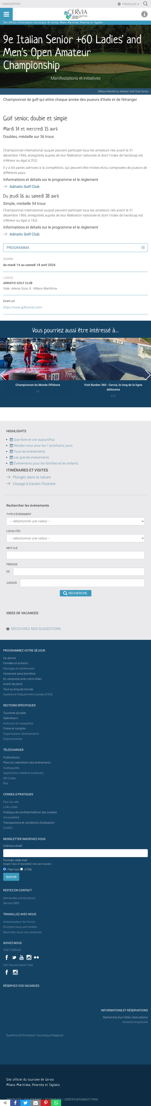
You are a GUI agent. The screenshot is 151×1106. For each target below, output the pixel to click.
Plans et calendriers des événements (27, 762)
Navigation (11, 4)
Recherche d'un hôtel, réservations (125, 1017)
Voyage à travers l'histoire (34, 484)
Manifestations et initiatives (76, 78)
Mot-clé (12, 548)
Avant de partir (13, 684)
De (8, 571)
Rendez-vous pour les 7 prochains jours (43, 446)
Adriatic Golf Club (24, 186)
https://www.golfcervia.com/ (22, 307)
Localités (13, 531)
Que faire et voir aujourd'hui (32, 440)
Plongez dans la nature (32, 477)
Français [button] (130, 4)
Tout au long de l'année (18, 689)
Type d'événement (18, 514)
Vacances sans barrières (19, 673)
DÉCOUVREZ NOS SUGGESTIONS (36, 629)
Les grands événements (31, 457)
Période (11, 564)
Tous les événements (27, 451)
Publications (11, 757)
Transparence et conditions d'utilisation (29, 823)
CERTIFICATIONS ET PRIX (81, 1099)
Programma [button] (18, 247)
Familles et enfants (15, 663)
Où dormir (9, 658)
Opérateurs (10, 718)
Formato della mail (27, 862)
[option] (38, 367)
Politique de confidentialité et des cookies (30, 812)
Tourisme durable (14, 713)
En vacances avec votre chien (22, 679)
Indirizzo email (12, 845)
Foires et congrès (14, 728)
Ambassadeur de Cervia (19, 922)
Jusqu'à (11, 582)
